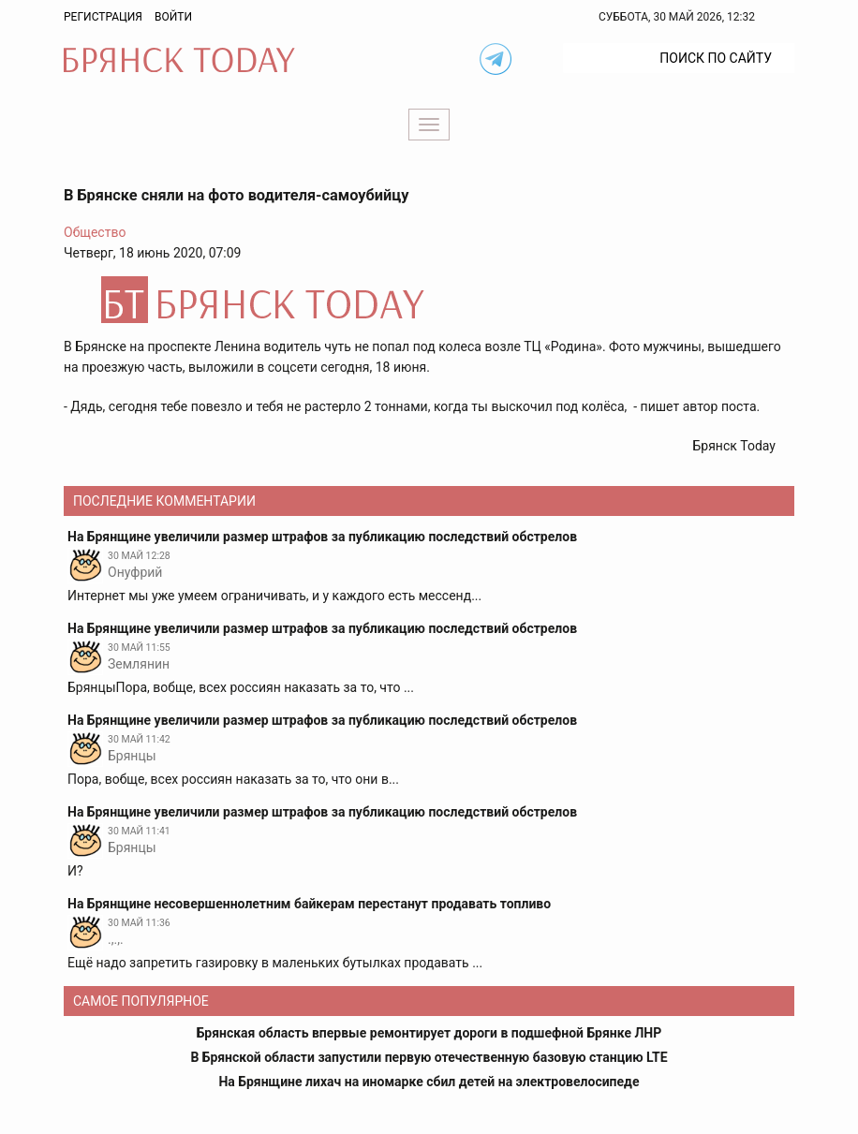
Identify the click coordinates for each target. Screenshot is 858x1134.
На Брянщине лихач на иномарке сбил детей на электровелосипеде (428, 1081)
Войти (173, 16)
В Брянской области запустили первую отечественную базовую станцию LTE (428, 1057)
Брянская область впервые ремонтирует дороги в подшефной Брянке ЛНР (429, 1032)
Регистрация (103, 16)
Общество (95, 232)
